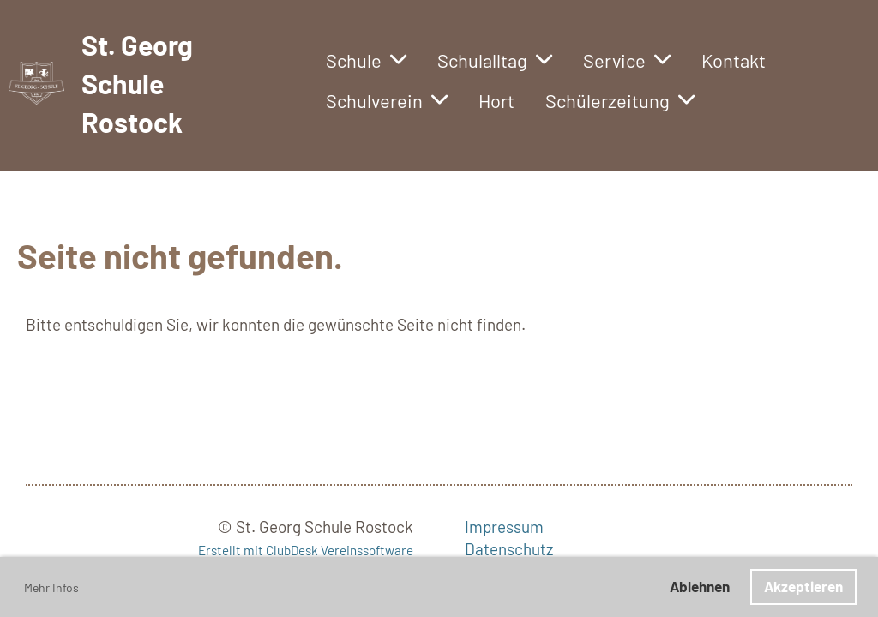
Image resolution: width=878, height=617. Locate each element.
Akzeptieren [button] (803, 586)
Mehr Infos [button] (51, 587)
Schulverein (387, 100)
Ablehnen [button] (700, 586)
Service (627, 60)
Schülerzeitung (620, 100)
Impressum (504, 526)
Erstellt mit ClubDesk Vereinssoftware (305, 550)
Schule (366, 60)
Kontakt (733, 60)
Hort (496, 100)
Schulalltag (494, 60)
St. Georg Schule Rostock (137, 83)
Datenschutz (509, 549)
